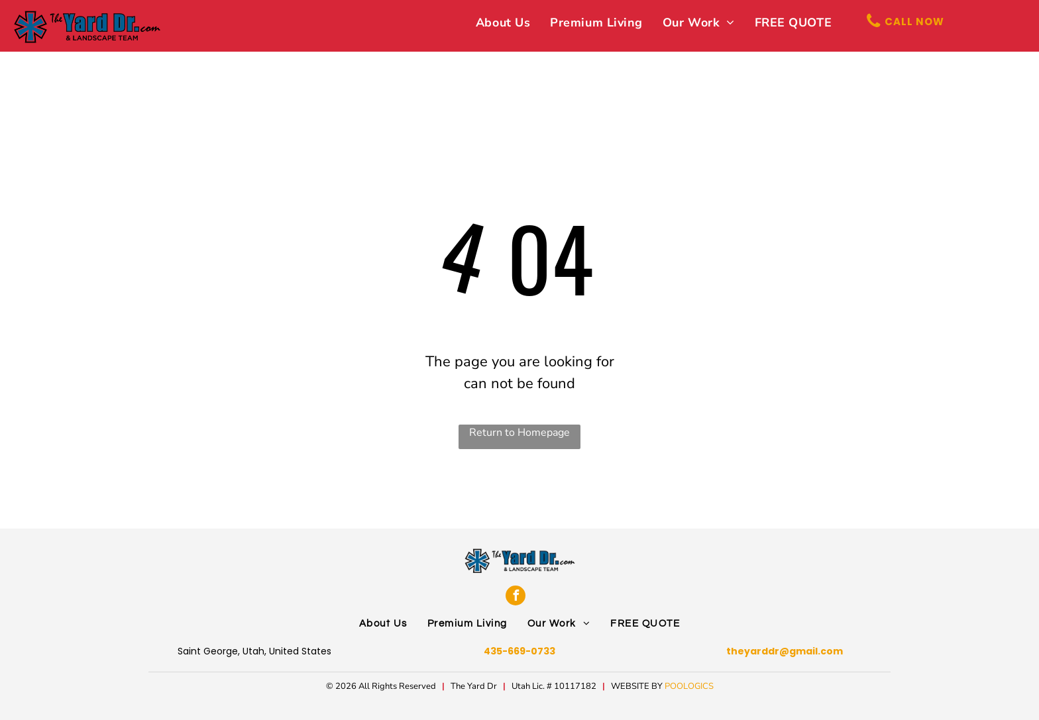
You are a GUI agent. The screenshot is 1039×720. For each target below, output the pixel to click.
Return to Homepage (519, 432)
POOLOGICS (689, 686)
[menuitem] (503, 22)
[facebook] (515, 595)
